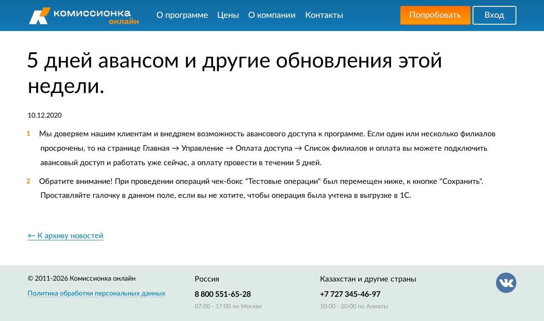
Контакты (324, 15)
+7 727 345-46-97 (350, 294)
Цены (228, 15)
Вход (494, 15)
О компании (272, 15)
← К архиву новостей (65, 236)
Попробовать (435, 15)
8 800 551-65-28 (223, 294)
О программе (182, 15)
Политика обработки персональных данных (96, 293)
